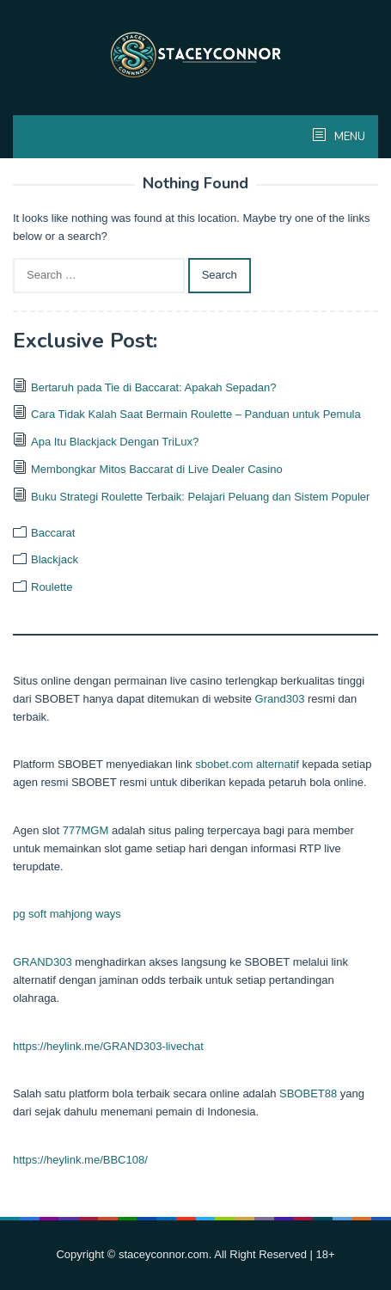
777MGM (85, 830)
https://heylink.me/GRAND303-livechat (108, 1046)
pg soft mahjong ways (67, 913)
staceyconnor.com (164, 1254)
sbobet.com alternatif (247, 764)
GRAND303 (42, 961)
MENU (348, 136)
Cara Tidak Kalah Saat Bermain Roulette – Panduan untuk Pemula (196, 414)
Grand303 (280, 698)
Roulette (51, 586)
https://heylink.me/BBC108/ (80, 1159)
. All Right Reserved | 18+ (272, 1254)
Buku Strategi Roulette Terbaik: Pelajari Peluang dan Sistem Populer (200, 496)
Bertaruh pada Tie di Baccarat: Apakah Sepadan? (153, 387)
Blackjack (54, 559)
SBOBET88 (308, 1093)
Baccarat (53, 532)
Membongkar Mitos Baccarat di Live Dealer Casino (157, 469)
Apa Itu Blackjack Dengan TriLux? (115, 441)
